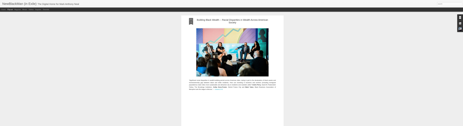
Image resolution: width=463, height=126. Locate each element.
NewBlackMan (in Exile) (259, 113)
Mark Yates (246, 113)
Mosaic (24, 9)
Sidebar (31, 9)
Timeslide (46, 9)
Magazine (17, 9)
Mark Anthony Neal (240, 110)
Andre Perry (207, 113)
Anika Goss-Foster (217, 113)
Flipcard (10, 9)
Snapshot (38, 9)
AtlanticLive (228, 113)
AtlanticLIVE (219, 45)
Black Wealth (237, 113)
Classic (3, 9)
